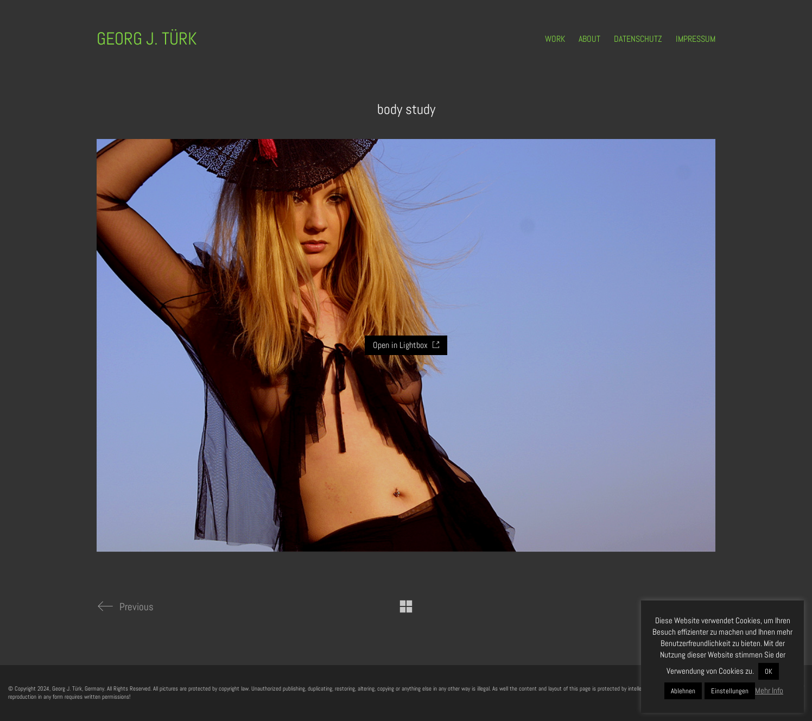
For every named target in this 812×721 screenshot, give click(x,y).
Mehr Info (769, 690)
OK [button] (768, 671)
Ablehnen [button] (683, 690)
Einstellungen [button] (729, 690)
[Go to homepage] (147, 38)
